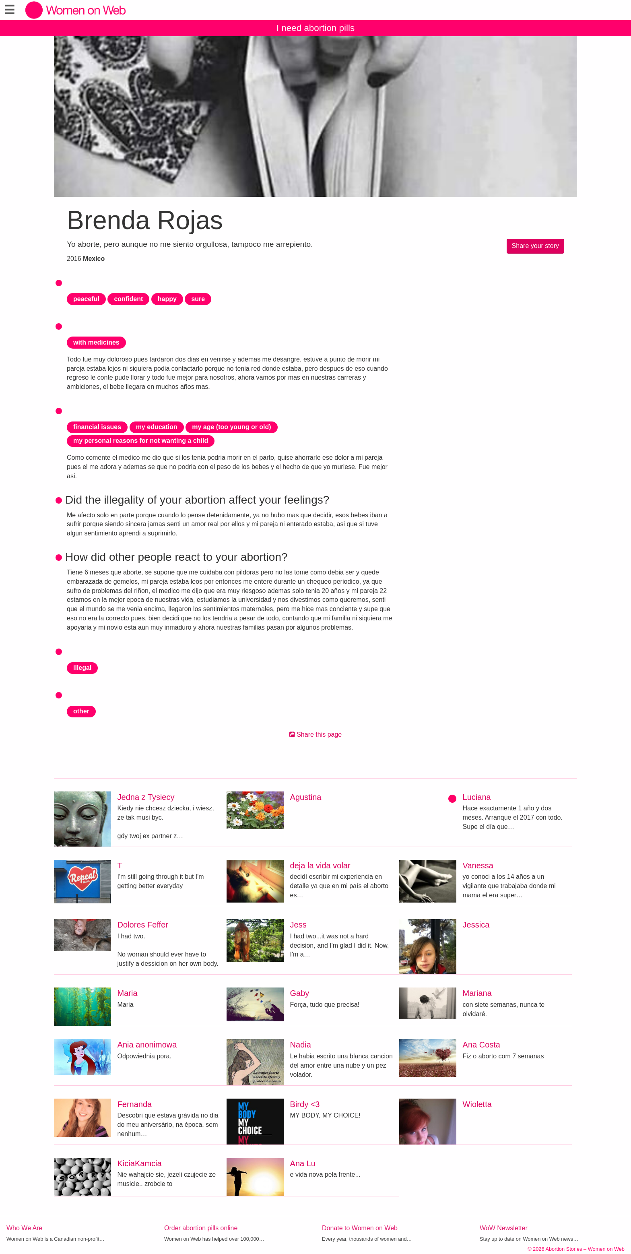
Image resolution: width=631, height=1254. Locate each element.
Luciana (477, 797)
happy (167, 298)
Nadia (300, 1044)
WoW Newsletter (504, 1228)
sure (198, 298)
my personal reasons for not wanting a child (140, 440)
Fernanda (135, 1104)
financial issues (97, 427)
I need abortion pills (315, 28)
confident (128, 298)
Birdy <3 (305, 1104)
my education (156, 427)
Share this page (315, 734)
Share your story (535, 245)
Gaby (299, 993)
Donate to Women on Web (360, 1228)
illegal (82, 667)
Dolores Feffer (143, 924)
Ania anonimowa (147, 1044)
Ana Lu (303, 1163)
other (81, 711)
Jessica (476, 924)
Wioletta (477, 1104)
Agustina (306, 797)
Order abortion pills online (200, 1228)
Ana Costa (481, 1044)
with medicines (96, 342)
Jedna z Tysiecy (146, 797)
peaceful (86, 298)
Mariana (477, 993)
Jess (298, 924)
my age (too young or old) (231, 427)
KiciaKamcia (140, 1163)
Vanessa (478, 865)
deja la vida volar (320, 865)
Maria (128, 993)
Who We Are (24, 1228)
